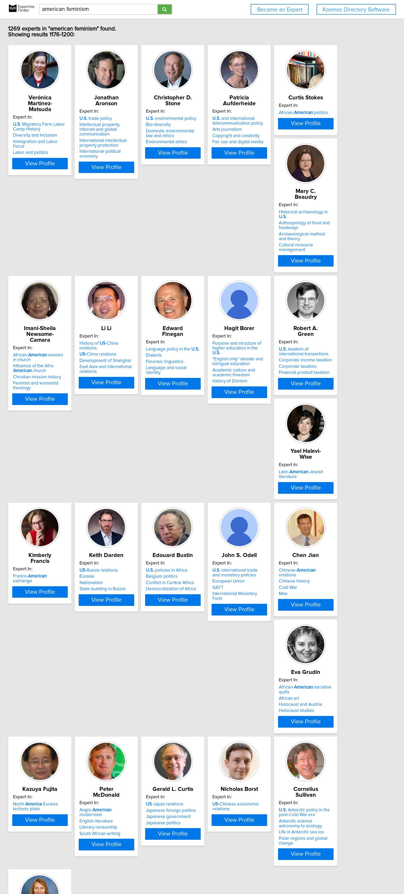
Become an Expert (279, 9)
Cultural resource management (158, 279)
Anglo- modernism (314, 648)
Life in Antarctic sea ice (229, 802)
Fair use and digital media (312, 142)
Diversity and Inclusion (70, 129)
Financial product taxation (232, 406)
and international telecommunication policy (312, 121)
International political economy (157, 146)
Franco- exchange (75, 515)
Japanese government (70, 792)
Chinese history (63, 654)
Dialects (56, 389)
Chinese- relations (75, 648)
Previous (167, 849)
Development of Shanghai (312, 263)
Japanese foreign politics (73, 786)
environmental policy (232, 118)
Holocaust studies (145, 666)
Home (171, 875)
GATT (292, 532)
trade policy (143, 118)
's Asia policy (307, 780)
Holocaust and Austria (149, 660)
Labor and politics (65, 142)
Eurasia (134, 521)
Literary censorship (306, 660)
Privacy (185, 875)
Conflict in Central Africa (231, 528)
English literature (303, 654)
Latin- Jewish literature (318, 383)
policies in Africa (228, 515)
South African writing (307, 666)
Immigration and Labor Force (76, 135)
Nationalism (139, 528)
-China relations (305, 257)
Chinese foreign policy (309, 792)
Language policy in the (74, 383)
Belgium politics (223, 521)
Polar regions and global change (239, 808)
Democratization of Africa (232, 534)
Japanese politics (65, 798)
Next (242, 849)
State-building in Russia (150, 534)
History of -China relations (315, 250)
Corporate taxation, (226, 400)
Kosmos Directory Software (356, 9)
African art (137, 654)
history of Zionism (144, 416)
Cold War (57, 660)
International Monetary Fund (314, 539)
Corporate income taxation (233, 394)
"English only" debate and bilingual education (152, 396)
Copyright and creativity (310, 135)
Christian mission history (231, 273)
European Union (303, 526)
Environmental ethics (227, 142)
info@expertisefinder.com (141, 875)
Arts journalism (301, 129)
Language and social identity (76, 401)
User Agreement (208, 875)
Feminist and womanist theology (239, 279)
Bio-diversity (219, 124)
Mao (52, 666)
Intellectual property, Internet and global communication (160, 127)
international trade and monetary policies (314, 518)
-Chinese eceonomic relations (159, 780)
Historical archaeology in (156, 250)
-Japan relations (66, 780)
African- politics (72, 250)
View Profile (81, 162)
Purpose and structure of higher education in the (158, 385)
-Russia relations (146, 515)
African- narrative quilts (159, 648)
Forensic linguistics (66, 395)
